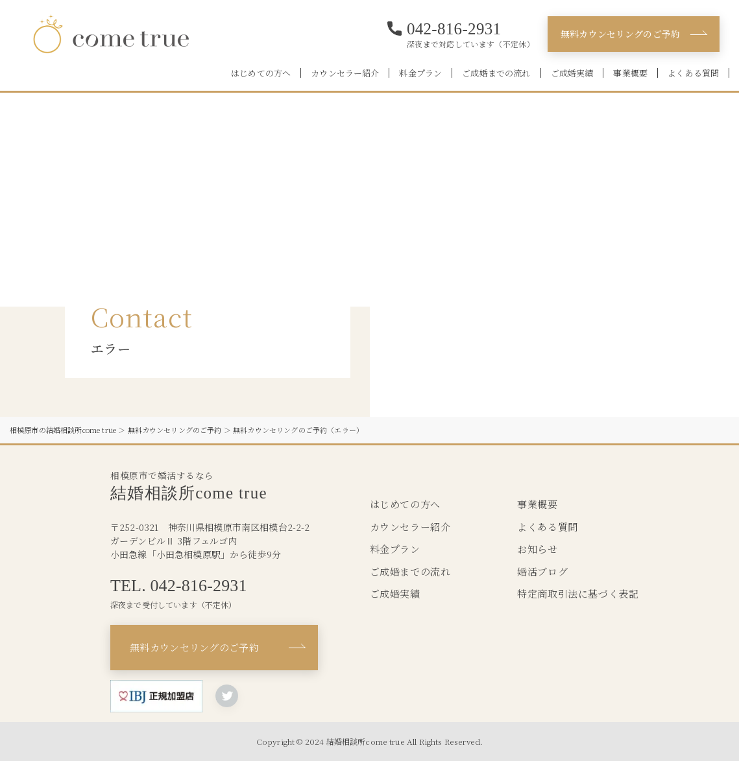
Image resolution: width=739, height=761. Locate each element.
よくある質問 (693, 73)
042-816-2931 (454, 29)
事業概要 (630, 73)
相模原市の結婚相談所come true (63, 430)
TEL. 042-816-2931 (178, 586)
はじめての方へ (261, 73)
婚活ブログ (542, 571)
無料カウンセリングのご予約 (620, 33)
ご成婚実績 (572, 73)
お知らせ (537, 549)
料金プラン (420, 73)
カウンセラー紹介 (345, 73)
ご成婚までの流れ (496, 73)
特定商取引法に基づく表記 (577, 593)
